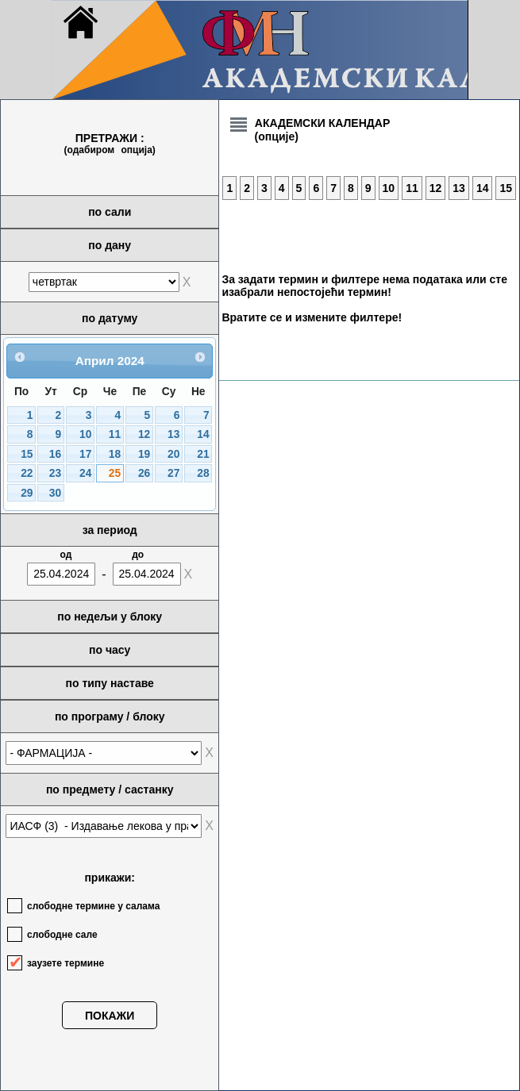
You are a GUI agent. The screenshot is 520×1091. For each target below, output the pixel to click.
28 (203, 473)
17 (85, 454)
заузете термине (65, 963)
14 (203, 434)
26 (144, 473)
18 (115, 454)
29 (27, 493)
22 (27, 473)
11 (115, 434)
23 (55, 473)
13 (173, 434)
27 (173, 473)
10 (85, 434)
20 (173, 454)
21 (203, 454)
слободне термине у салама (93, 906)
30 (55, 493)
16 (55, 454)
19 (144, 454)
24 (85, 473)
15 (27, 454)
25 (115, 473)
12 (144, 434)
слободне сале (62, 934)
